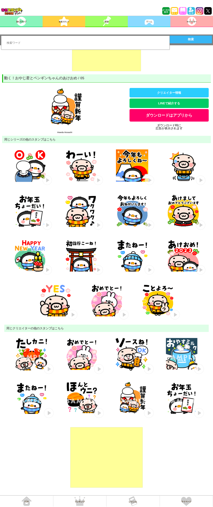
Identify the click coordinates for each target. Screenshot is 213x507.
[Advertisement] (106, 60)
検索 (191, 39)
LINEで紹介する (169, 103)
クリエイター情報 (169, 92)
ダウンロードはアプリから (169, 115)
